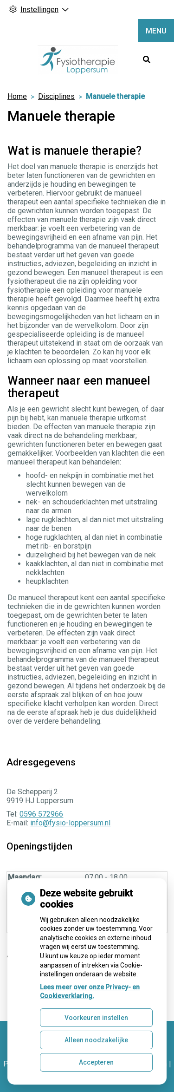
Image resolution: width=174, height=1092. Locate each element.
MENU (156, 30)
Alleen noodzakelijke (96, 1040)
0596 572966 (41, 814)
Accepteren (96, 1062)
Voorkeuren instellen (96, 1017)
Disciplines (56, 96)
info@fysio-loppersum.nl (70, 822)
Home (17, 96)
